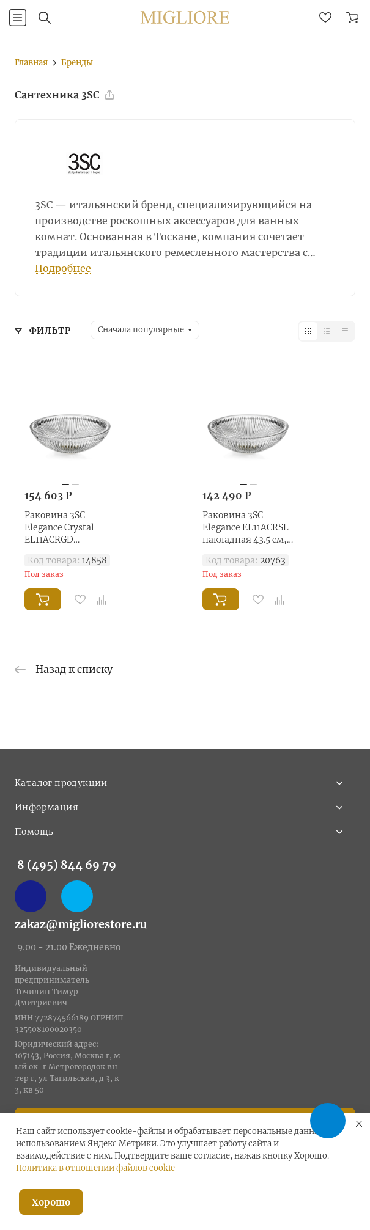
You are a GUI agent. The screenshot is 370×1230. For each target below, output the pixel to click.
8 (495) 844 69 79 (66, 865)
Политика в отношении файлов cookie (95, 1168)
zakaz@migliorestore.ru (81, 924)
